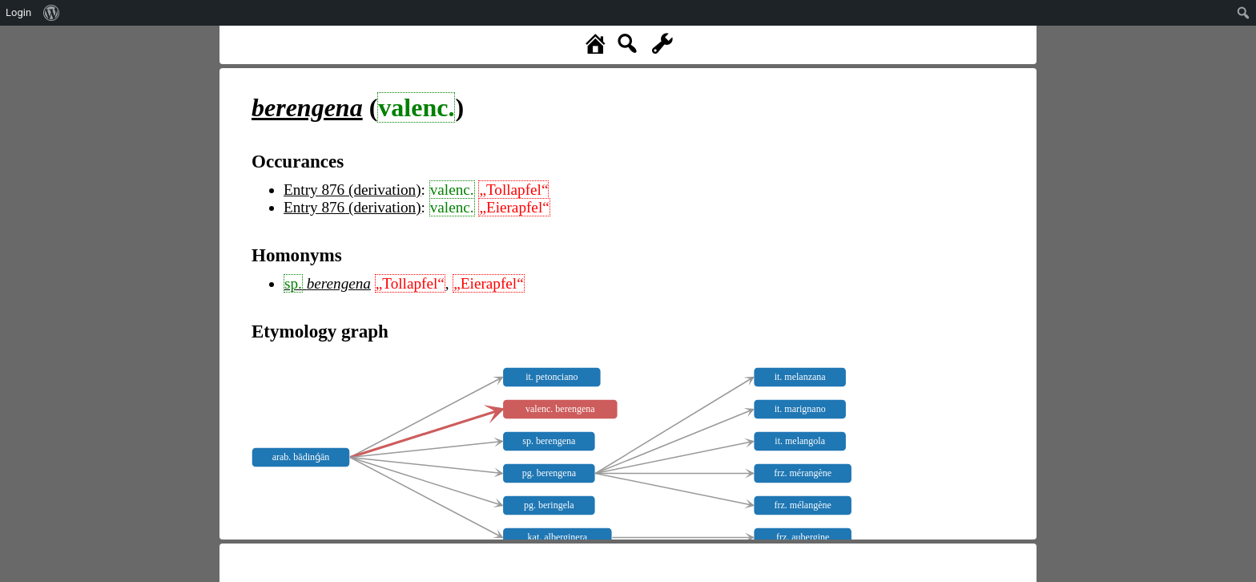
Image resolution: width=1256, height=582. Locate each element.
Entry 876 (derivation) (352, 189)
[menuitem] (52, 13)
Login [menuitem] (18, 12)
